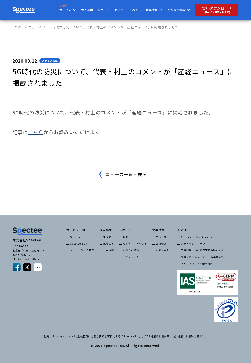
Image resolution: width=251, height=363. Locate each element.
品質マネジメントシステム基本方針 (202, 257)
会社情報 (161, 243)
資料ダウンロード (217, 9)
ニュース (35, 27)
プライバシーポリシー (194, 243)
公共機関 (108, 250)
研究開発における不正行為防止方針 (202, 250)
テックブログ (131, 257)
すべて (107, 237)
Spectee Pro (78, 237)
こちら (35, 132)
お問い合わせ (164, 250)
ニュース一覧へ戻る (126, 174)
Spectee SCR (78, 243)
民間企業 (108, 243)
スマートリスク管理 (82, 250)
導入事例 (87, 10)
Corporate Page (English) (198, 237)
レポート (104, 10)
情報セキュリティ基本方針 (197, 263)
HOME (17, 27)
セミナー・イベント (127, 10)
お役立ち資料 (131, 250)
